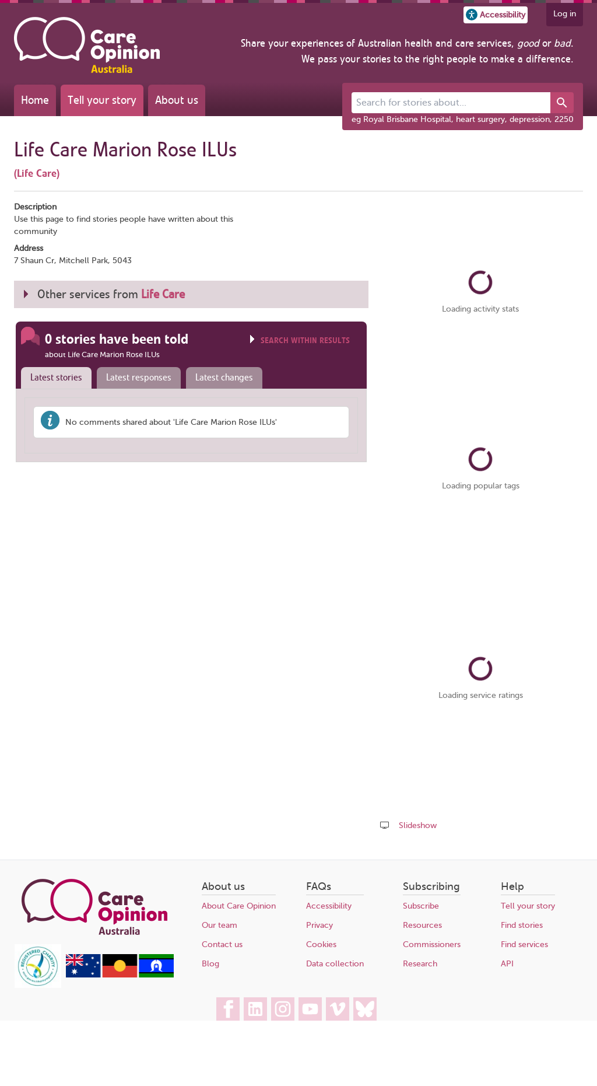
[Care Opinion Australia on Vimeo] (337, 1009)
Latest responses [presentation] (138, 377)
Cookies (321, 944)
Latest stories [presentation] (56, 377)
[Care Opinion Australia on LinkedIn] (255, 1009)
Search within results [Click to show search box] (305, 340)
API (507, 963)
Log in (564, 13)
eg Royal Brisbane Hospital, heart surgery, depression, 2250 (463, 119)
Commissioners (432, 944)
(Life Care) (36, 173)
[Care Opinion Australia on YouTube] (310, 1009)
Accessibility (329, 906)
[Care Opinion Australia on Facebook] (228, 1009)
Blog (210, 963)
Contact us (222, 944)
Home (35, 100)
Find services (524, 944)
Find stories (522, 925)
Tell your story (102, 100)
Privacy (319, 925)
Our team (219, 925)
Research (420, 963)
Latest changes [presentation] (224, 377)
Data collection (335, 963)
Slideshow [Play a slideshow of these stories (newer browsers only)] (418, 825)
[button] (495, 14)
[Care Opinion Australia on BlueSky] (365, 1009)
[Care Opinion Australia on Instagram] (282, 1009)
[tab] (54, 378)
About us (176, 100)
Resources (422, 925)
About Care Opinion (239, 906)
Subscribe (421, 906)
